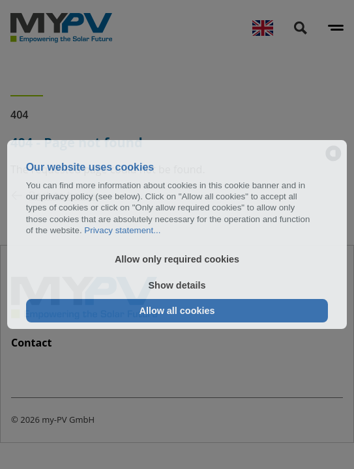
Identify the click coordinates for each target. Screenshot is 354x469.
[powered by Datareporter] (333, 154)
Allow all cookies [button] (177, 311)
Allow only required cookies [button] (177, 259)
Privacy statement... (122, 230)
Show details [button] (177, 285)
